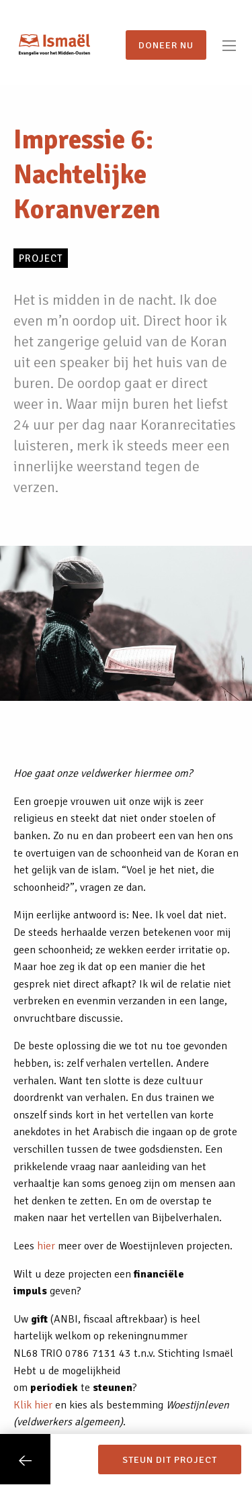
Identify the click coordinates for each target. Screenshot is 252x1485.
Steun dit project (169, 1459)
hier (46, 1246)
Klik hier (32, 1405)
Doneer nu (166, 45)
